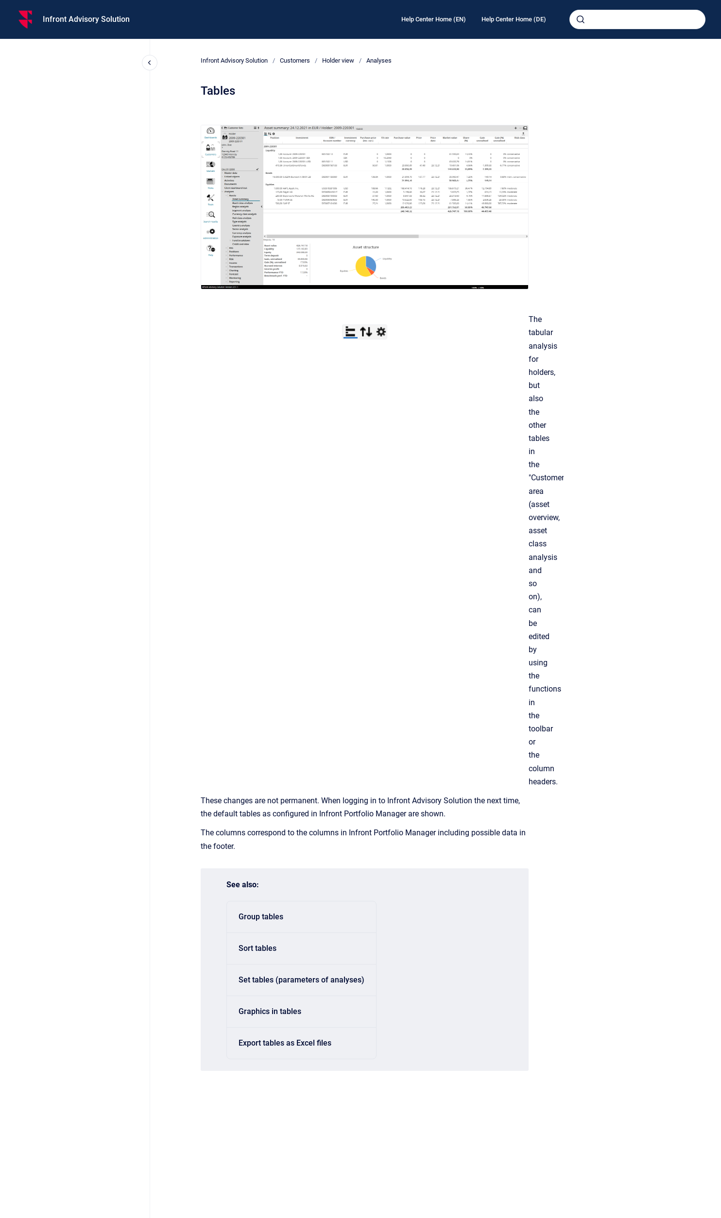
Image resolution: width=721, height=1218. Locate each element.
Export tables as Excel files (285, 1043)
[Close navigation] (149, 62)
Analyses (379, 60)
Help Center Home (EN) (433, 19)
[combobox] (637, 19)
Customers (295, 60)
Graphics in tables (270, 1011)
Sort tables (257, 948)
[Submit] (580, 19)
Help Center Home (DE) (513, 19)
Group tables (261, 916)
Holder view (338, 60)
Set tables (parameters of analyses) (301, 979)
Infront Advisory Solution (86, 19)
